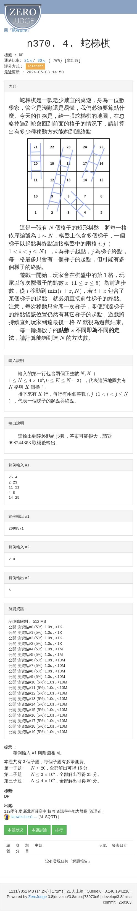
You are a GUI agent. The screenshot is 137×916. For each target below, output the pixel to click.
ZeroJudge (37, 896)
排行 (59, 830)
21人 (28, 60)
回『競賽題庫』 (17, 30)
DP (21, 55)
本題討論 (39, 830)
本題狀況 (15, 830)
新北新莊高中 (34, 811)
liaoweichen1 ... (24, 816)
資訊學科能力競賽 (71, 811)
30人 (42, 60)
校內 (51, 811)
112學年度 (13, 811)
